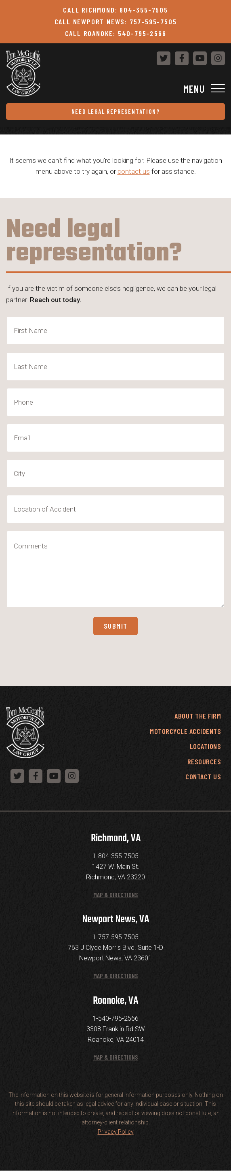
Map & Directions (115, 894)
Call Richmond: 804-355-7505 (115, 9)
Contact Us (203, 776)
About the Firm (197, 715)
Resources (204, 761)
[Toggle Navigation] (115, 88)
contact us (134, 171)
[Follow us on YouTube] (200, 58)
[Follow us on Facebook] (182, 58)
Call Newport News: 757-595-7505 (116, 21)
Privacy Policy (116, 1131)
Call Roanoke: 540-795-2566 (115, 33)
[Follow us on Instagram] (218, 58)
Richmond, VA (116, 838)
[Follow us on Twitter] (163, 58)
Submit (116, 625)
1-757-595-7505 (115, 937)
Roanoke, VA (115, 1001)
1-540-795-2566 (115, 1018)
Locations (205, 746)
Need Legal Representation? (115, 111)
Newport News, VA (115, 919)
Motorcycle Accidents (185, 731)
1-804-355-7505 (115, 856)
